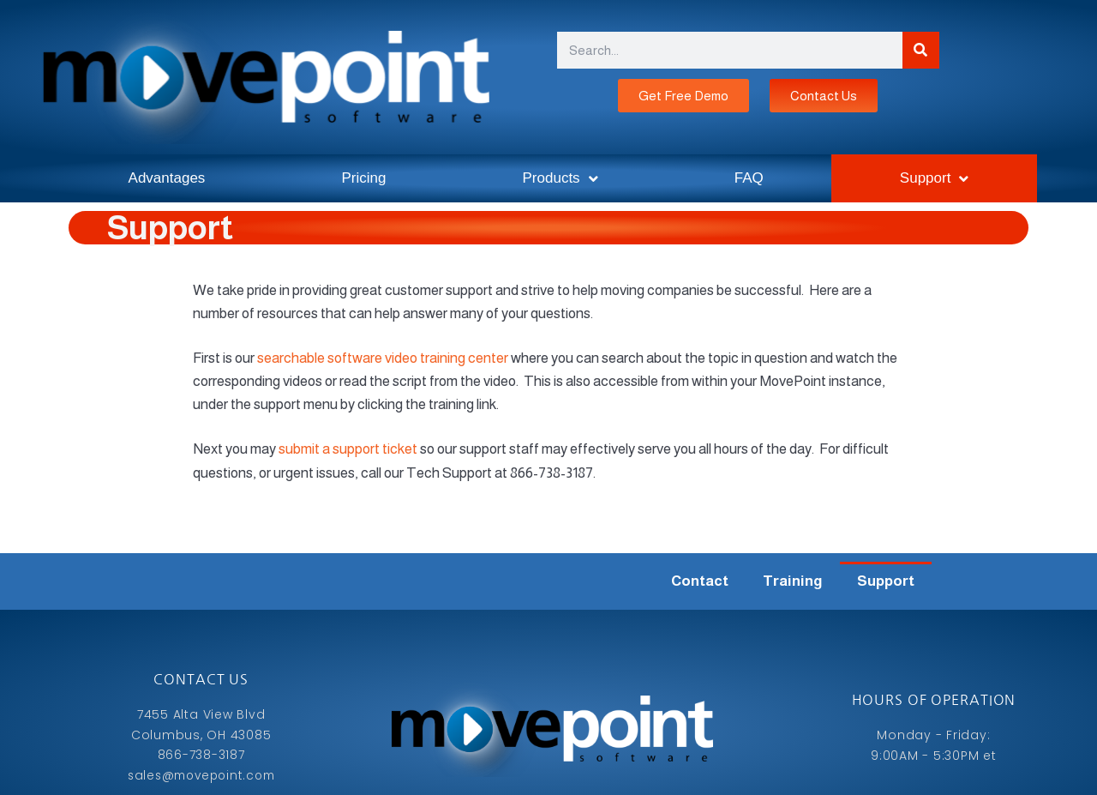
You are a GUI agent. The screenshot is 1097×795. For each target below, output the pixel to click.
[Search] (920, 50)
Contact (699, 581)
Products (560, 179)
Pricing (363, 178)
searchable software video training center (382, 358)
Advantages (167, 178)
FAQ (749, 178)
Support (934, 179)
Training (793, 581)
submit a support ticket (348, 449)
